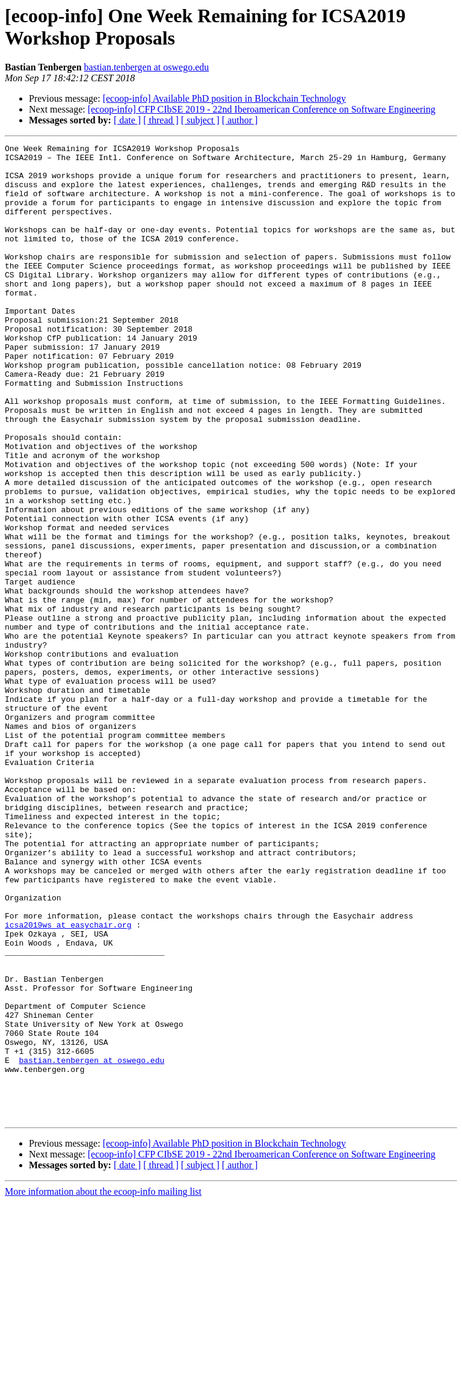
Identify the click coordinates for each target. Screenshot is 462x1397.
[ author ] (240, 120)
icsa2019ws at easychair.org (68, 1081)
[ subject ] (200, 120)
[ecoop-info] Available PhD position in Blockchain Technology (224, 98)
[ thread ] (161, 120)
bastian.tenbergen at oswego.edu (146, 67)
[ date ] (127, 120)
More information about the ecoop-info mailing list (103, 1386)
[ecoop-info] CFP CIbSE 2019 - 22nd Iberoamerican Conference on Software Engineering (262, 109)
